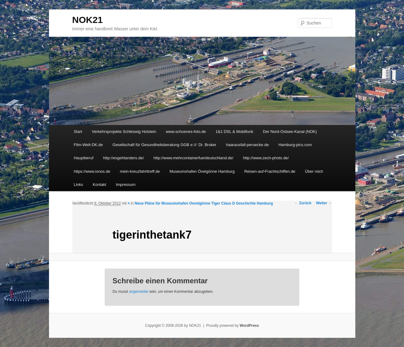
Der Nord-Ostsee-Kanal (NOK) (290, 131)
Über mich (314, 171)
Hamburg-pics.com (295, 144)
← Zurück (302, 203)
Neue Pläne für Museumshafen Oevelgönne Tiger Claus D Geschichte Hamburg (204, 203)
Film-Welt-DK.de (88, 144)
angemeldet (138, 291)
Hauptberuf (83, 158)
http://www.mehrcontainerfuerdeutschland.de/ (193, 158)
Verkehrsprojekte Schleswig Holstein (124, 131)
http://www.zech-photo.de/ (266, 158)
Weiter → (324, 203)
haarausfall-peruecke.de (247, 144)
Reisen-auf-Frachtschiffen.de (269, 171)
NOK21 (87, 20)
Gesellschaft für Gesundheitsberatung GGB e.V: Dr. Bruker (164, 144)
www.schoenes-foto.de (186, 131)
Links (78, 184)
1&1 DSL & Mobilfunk (234, 131)
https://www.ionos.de (92, 171)
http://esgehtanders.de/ (123, 158)
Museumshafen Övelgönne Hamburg (201, 171)
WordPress (249, 325)
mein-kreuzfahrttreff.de (140, 171)
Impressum (125, 184)
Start (78, 131)
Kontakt (99, 184)
